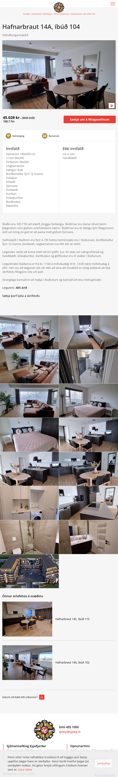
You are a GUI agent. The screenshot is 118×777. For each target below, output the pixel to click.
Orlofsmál (36, 14)
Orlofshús (47, 14)
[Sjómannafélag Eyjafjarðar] (59, 7)
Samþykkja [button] (103, 763)
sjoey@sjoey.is (70, 732)
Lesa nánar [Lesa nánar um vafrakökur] (25, 769)
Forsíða (26, 14)
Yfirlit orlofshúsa (61, 14)
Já (42, 697)
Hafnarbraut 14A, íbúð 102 (72, 662)
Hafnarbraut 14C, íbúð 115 (72, 619)
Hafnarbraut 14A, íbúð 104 (83, 14)
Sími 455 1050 (69, 727)
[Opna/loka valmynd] (113, 4)
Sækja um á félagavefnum (89, 119)
